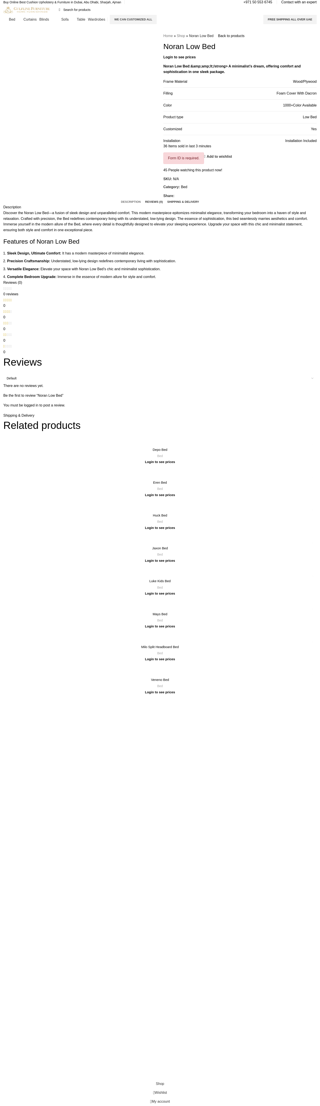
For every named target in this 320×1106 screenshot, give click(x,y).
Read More (62, 758)
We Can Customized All (133, 19)
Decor (167, 783)
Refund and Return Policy (101, 768)
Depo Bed (160, 449)
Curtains (169, 753)
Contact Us (91, 753)
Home (168, 36)
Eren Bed (160, 482)
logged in (31, 405)
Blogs (87, 775)
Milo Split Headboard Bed (160, 647)
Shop (181, 36)
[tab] (131, 202)
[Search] (159, 10)
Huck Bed (160, 515)
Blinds (167, 760)
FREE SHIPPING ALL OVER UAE (290, 19)
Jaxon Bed (160, 548)
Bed (184, 187)
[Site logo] (26, 9)
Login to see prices (179, 57)
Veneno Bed (160, 680)
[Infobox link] (62, 2)
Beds (166, 745)
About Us (89, 745)
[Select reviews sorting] (160, 378)
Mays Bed (160, 614)
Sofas (167, 775)
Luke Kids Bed (159, 581)
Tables (167, 768)
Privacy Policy (93, 760)
